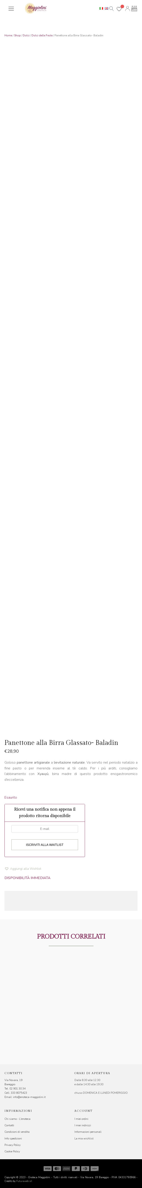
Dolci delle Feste (42, 35)
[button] (22, 868)
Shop (17, 35)
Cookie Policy (12, 1151)
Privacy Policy (12, 1145)
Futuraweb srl (24, 1181)
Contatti (9, 1125)
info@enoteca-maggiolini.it (29, 1097)
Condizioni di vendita (17, 1132)
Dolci (26, 35)
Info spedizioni (13, 1138)
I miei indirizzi (82, 1125)
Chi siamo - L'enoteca (17, 1119)
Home (8, 35)
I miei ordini (81, 1119)
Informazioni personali (88, 1132)
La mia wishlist (83, 1138)
